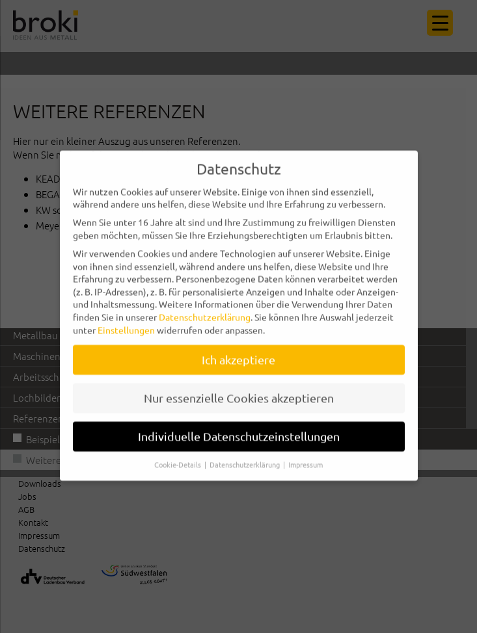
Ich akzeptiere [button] (238, 347)
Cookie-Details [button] (178, 452)
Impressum (305, 452)
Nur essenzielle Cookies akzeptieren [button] (239, 386)
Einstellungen (126, 317)
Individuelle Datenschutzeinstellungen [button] (239, 424)
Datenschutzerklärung (205, 305)
